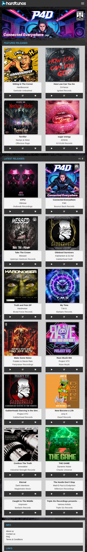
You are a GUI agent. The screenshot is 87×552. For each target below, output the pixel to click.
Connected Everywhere (64, 200)
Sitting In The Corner (23, 84)
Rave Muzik (64, 364)
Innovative (22, 466)
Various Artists (64, 504)
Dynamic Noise (64, 466)
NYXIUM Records (64, 143)
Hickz (27, 140)
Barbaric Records (64, 312)
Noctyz (19, 140)
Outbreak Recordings (22, 206)
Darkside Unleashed (22, 90)
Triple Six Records (64, 507)
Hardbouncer (23, 87)
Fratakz (16, 361)
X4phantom (60, 256)
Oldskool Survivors (64, 252)
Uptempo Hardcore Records (23, 259)
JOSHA (64, 140)
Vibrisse (22, 203)
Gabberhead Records (22, 417)
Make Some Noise (22, 358)
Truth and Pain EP (22, 305)
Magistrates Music (23, 489)
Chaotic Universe (64, 470)
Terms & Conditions (14, 539)
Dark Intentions (22, 485)
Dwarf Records (64, 417)
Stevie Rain (27, 361)
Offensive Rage (23, 143)
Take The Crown (23, 252)
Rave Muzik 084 (64, 358)
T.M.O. (64, 308)
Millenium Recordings (64, 489)
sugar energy (64, 137)
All (81, 159)
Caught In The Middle (22, 501)
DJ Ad (71, 256)
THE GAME (64, 463)
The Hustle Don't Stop (64, 482)
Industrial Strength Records (22, 470)
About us (10, 531)
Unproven (22, 504)
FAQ (8, 537)
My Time (64, 305)
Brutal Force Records (22, 312)
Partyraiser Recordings (22, 364)
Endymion (70, 485)
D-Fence (64, 87)
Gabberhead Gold (64, 259)
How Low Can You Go (64, 84)
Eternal (22, 482)
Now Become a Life (64, 410)
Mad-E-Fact (58, 485)
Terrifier (23, 137)
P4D (64, 203)
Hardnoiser (22, 308)
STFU (22, 200)
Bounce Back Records (64, 206)
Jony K (64, 414)
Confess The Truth (23, 463)
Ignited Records (64, 90)
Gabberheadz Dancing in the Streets (23, 410)
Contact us (10, 534)
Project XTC (64, 361)
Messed (22, 256)
